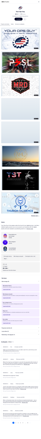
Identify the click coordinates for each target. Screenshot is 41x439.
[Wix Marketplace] (5, 2)
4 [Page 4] (20, 422)
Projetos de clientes (5, 24)
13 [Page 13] (27, 422)
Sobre (12, 24)
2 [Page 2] (15, 422)
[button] (20, 38)
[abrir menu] (39, 2)
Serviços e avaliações (19, 24)
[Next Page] (30, 423)
